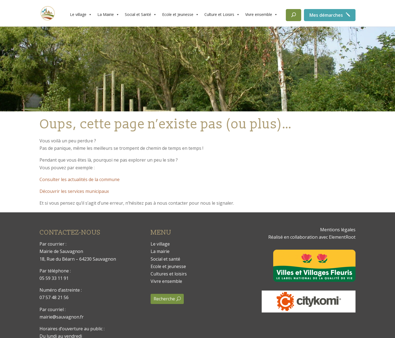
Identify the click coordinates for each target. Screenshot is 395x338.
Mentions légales (338, 230)
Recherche (164, 299)
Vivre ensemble (261, 14)
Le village (81, 14)
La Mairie (108, 14)
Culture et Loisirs (222, 14)
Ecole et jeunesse (168, 266)
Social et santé (165, 259)
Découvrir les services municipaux (74, 191)
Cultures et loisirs (169, 274)
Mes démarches (326, 15)
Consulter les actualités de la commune (80, 179)
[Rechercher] (293, 15)
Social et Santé (141, 14)
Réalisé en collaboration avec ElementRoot (312, 237)
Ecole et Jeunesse (180, 14)
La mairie (160, 251)
